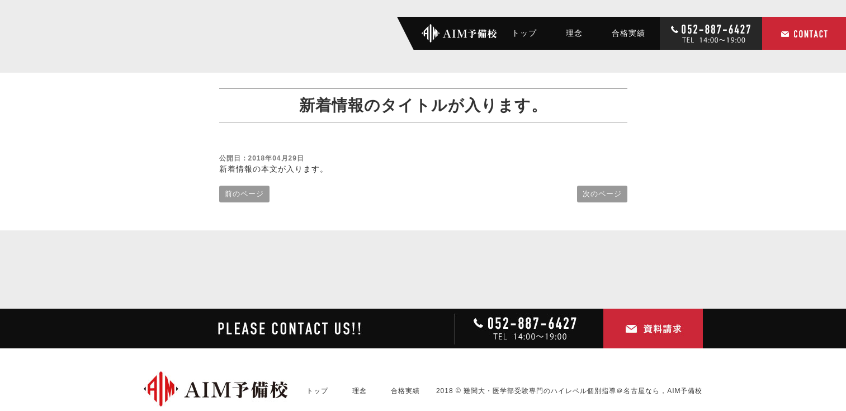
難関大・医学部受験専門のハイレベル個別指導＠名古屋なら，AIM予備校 (583, 391)
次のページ (602, 194)
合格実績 (628, 33)
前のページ (244, 194)
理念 (574, 33)
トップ (524, 33)
